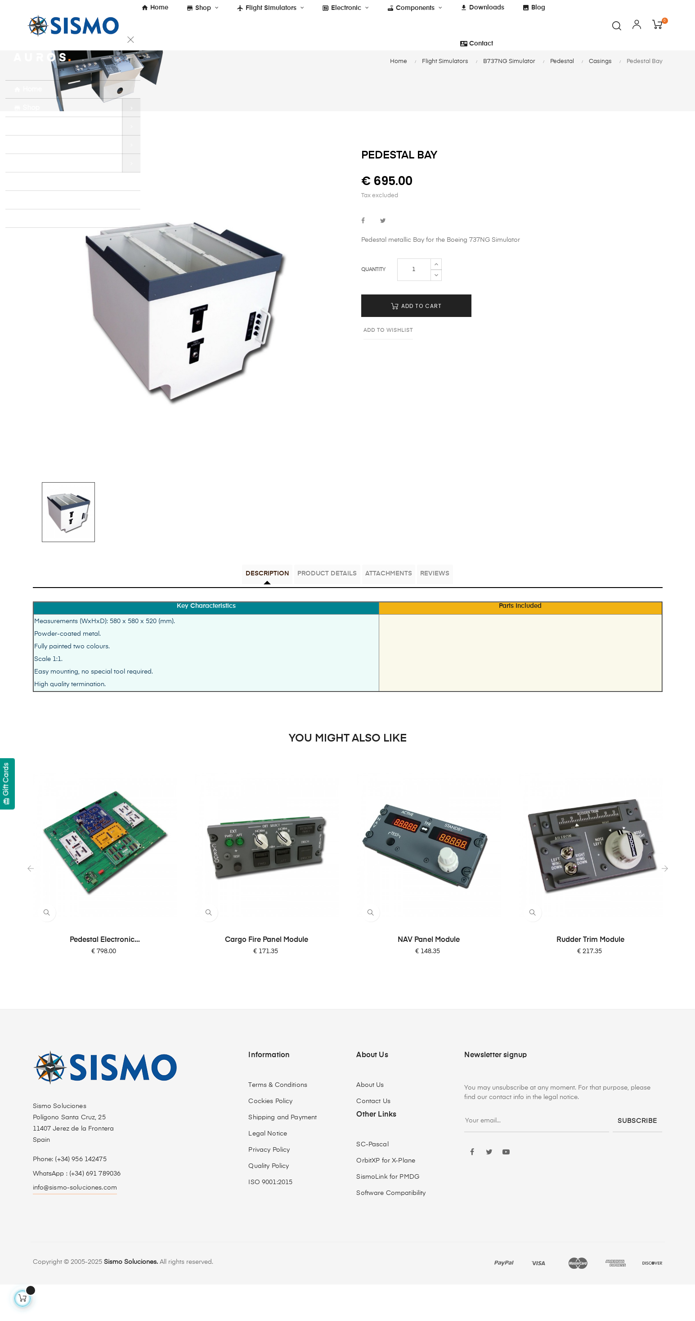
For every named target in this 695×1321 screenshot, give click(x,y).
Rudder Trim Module (590, 977)
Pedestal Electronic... (105, 977)
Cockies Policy (270, 1138)
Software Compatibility (391, 1229)
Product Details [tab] (317, 613)
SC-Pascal (372, 1181)
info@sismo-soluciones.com (75, 1224)
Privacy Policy (269, 1187)
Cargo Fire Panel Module (266, 977)
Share (363, 259)
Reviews (465, 613)
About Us (370, 1122)
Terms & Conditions (277, 1122)
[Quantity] (414, 308)
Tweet (383, 259)
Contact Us (373, 1138)
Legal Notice (267, 1170)
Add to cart (416, 344)
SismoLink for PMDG (387, 1213)
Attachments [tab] (399, 613)
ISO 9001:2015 (270, 1219)
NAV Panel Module (429, 977)
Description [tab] (237, 613)
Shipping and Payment (282, 1154)
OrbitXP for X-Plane (385, 1197)
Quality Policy (268, 1203)
